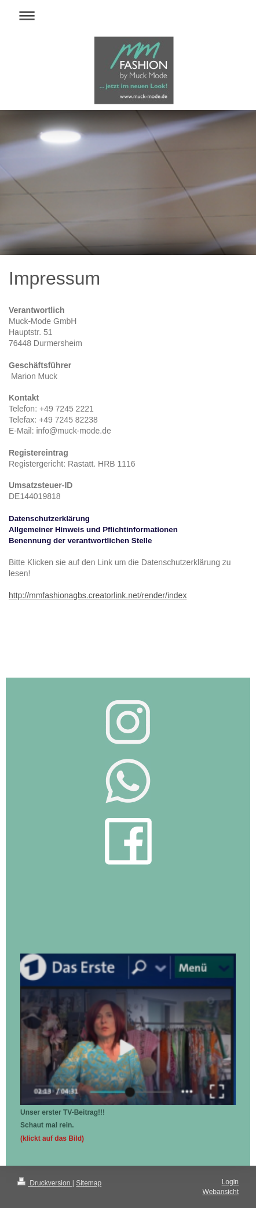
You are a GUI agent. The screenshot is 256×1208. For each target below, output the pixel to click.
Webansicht (221, 1192)
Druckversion (44, 1183)
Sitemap (88, 1183)
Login (230, 1182)
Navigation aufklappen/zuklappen (128, 15)
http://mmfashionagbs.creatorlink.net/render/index (97, 595)
